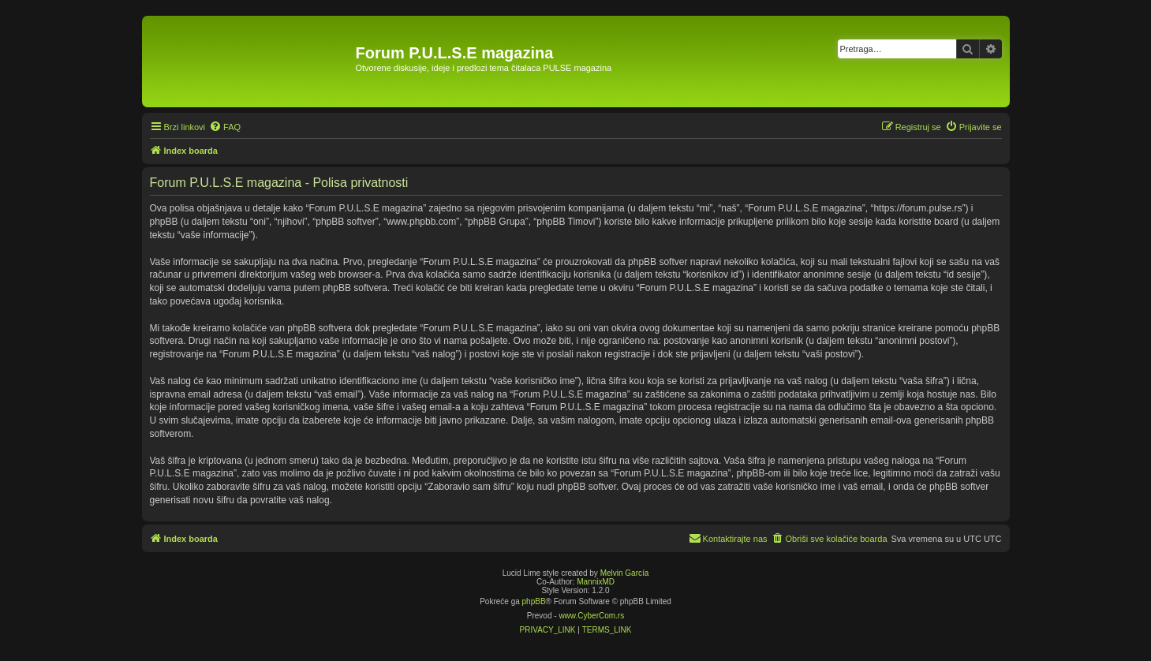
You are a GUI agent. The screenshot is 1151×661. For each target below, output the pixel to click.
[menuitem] (225, 127)
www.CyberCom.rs (591, 615)
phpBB (534, 601)
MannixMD (596, 581)
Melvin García (624, 573)
